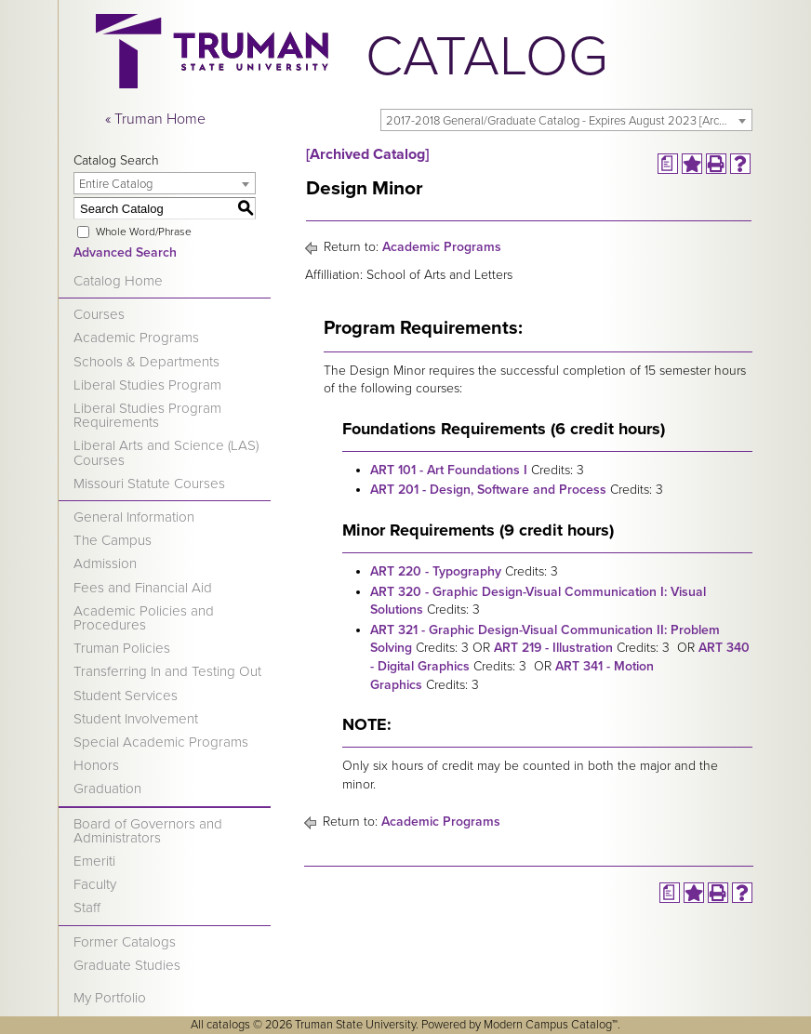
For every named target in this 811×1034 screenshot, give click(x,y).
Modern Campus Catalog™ (551, 1024)
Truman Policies (121, 648)
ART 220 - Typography (435, 571)
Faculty (94, 884)
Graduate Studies (126, 965)
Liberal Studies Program (147, 385)
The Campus (112, 540)
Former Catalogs (124, 942)
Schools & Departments (146, 361)
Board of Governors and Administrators (147, 830)
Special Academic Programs (160, 742)
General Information (133, 517)
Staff (86, 907)
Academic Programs (136, 337)
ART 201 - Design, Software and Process (488, 489)
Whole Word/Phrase (144, 231)
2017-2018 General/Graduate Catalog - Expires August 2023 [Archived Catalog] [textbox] (568, 120)
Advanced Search (125, 252)
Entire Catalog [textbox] (116, 184)
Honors (96, 765)
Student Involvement (135, 718)
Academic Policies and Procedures (143, 618)
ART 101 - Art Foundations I (448, 470)
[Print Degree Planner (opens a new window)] (668, 163)
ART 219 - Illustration (553, 648)
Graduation (107, 788)
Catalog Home (118, 280)
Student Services (125, 695)
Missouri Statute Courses (149, 483)
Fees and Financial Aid (142, 587)
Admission (105, 563)
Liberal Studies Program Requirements (147, 415)
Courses (99, 314)
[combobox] (566, 120)
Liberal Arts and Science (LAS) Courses (166, 452)
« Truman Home (155, 119)
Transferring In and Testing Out (167, 671)
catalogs (228, 1024)
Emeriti (94, 861)
